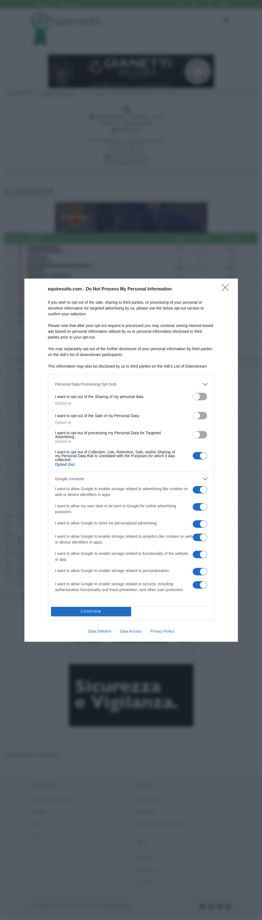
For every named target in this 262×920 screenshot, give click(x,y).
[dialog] (131, 460)
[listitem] (131, 384)
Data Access (130, 631)
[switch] (200, 396)
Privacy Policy (162, 631)
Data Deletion (99, 631)
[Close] (227, 289)
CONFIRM (91, 611)
